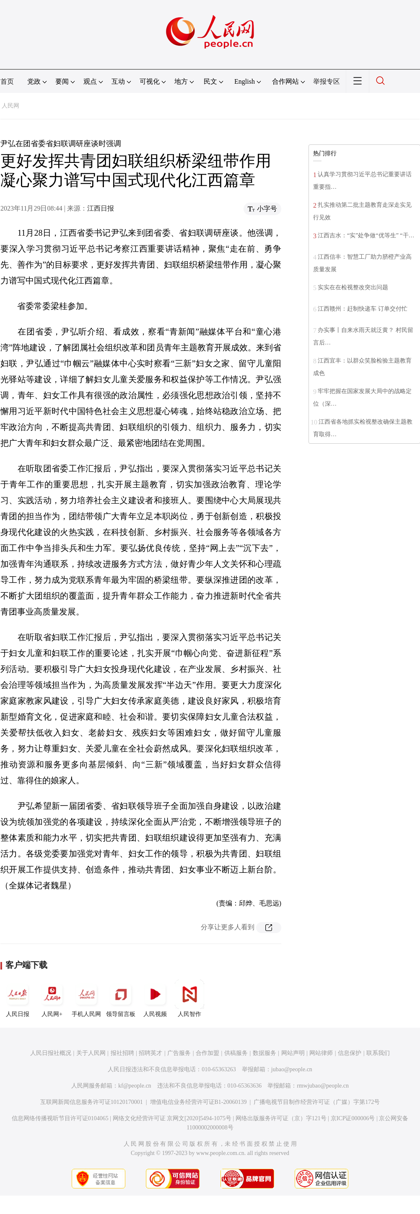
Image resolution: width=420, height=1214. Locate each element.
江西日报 (100, 208)
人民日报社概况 (50, 1053)
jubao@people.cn (291, 1069)
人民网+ (52, 998)
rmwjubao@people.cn (323, 1086)
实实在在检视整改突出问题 (353, 287)
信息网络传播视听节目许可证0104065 (60, 1118)
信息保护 (349, 1053)
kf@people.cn (134, 1086)
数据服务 (264, 1053)
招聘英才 (150, 1053)
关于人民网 (91, 1053)
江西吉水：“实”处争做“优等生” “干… (366, 235)
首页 (7, 81)
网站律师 (321, 1053)
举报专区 (326, 81)
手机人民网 (86, 998)
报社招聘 (122, 1053)
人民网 (10, 106)
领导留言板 (120, 998)
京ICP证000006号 (353, 1118)
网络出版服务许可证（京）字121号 (281, 1118)
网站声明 (293, 1053)
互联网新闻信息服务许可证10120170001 (91, 1102)
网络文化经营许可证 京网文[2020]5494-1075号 (172, 1118)
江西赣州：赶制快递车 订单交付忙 (362, 309)
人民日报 (17, 998)
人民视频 (155, 998)
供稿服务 (236, 1053)
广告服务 (179, 1053)
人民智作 (189, 998)
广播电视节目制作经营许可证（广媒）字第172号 (317, 1102)
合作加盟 (207, 1053)
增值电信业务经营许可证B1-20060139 (198, 1102)
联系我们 (378, 1053)
